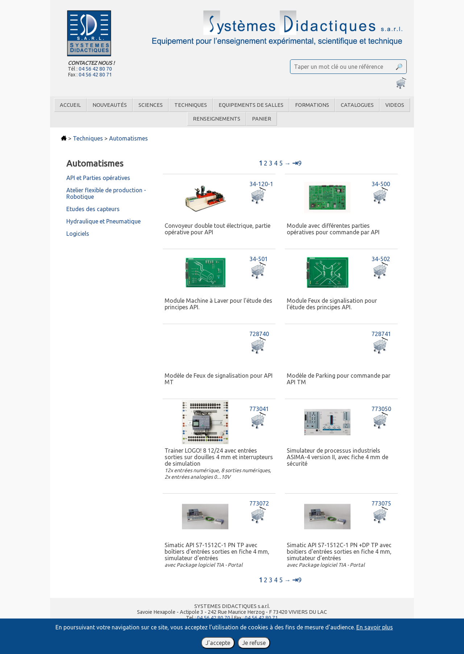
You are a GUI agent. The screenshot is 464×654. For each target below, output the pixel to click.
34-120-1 (261, 184)
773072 (259, 503)
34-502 (381, 259)
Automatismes (128, 138)
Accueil (70, 105)
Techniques (190, 105)
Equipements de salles (251, 105)
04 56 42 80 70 (95, 69)
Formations (312, 105)
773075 (381, 503)
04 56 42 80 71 (95, 74)
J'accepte (218, 643)
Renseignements (216, 119)
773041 (259, 409)
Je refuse (254, 643)
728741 (381, 334)
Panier (261, 119)
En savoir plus (374, 627)
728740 (259, 334)
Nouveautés (109, 105)
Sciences (150, 105)
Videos (394, 105)
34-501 (258, 259)
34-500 (381, 184)
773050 (381, 409)
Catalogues (357, 105)
